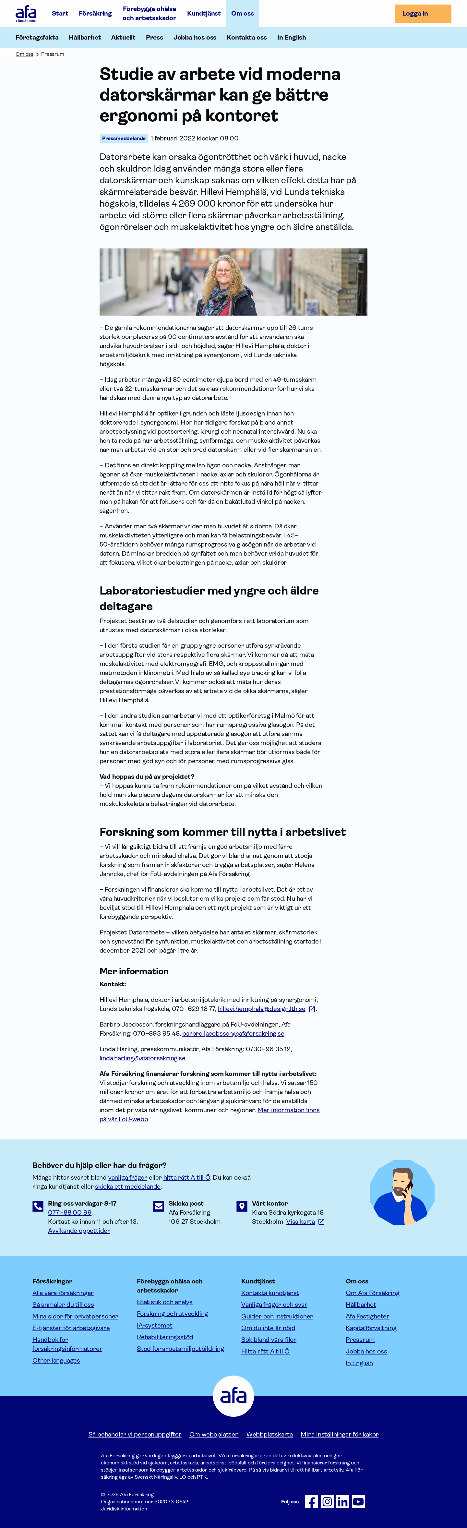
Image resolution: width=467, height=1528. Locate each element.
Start (60, 13)
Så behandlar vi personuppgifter (135, 1434)
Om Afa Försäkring (373, 1293)
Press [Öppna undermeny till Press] (154, 37)
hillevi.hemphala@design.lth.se (261, 1009)
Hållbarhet (361, 1304)
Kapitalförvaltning (371, 1328)
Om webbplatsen (214, 1434)
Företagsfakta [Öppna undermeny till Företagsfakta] (37, 37)
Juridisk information (124, 1509)
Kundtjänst (204, 13)
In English (291, 37)
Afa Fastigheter (367, 1316)
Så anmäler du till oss (63, 1304)
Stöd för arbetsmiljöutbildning (180, 1349)
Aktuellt (123, 37)
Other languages (56, 1360)
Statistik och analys (165, 1302)
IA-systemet (155, 1325)
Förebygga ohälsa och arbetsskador (149, 13)
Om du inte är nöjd (268, 1328)
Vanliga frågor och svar (274, 1304)
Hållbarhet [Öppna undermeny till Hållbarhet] (85, 37)
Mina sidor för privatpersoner (75, 1316)
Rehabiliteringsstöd (165, 1337)
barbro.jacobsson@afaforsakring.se (233, 1033)
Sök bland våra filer (268, 1339)
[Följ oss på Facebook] (311, 1502)
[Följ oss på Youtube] (358, 1502)
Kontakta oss (247, 37)
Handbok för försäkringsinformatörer (67, 1344)
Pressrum (360, 1339)
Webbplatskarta (269, 1434)
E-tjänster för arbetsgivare (71, 1328)
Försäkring (95, 13)
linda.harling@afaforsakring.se (143, 1058)
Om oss (242, 13)
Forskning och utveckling (172, 1313)
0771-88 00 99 (69, 1212)
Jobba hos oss (195, 37)
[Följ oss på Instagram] (327, 1502)
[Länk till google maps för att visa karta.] (305, 1221)
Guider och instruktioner (277, 1316)
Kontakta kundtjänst (270, 1293)
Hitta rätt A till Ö (265, 1351)
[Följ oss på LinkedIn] (343, 1502)
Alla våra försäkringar (63, 1293)
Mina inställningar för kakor (339, 1434)
